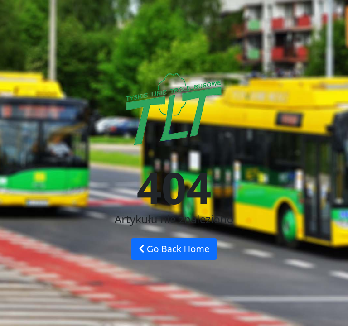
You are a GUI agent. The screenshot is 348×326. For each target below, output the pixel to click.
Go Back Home (174, 249)
